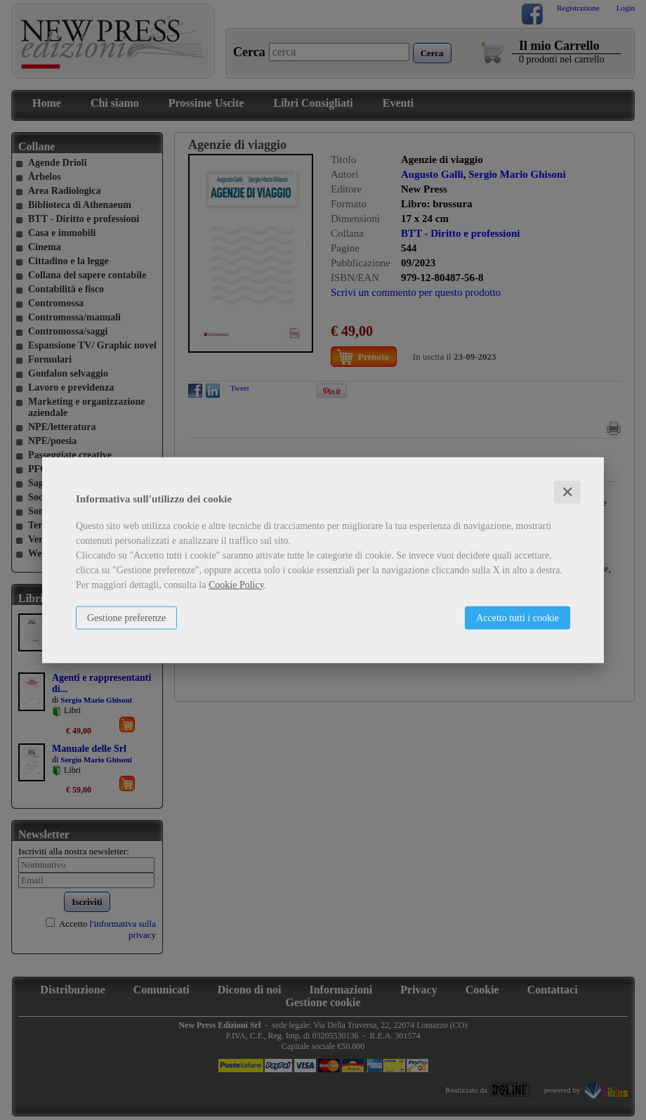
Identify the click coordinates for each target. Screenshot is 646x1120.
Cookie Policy (236, 584)
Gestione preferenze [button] (126, 617)
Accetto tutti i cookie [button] (517, 617)
